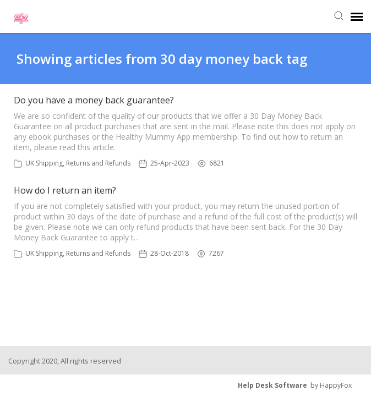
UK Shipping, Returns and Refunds (77, 163)
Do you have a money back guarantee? (94, 100)
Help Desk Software (272, 385)
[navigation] (357, 16)
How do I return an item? (65, 190)
